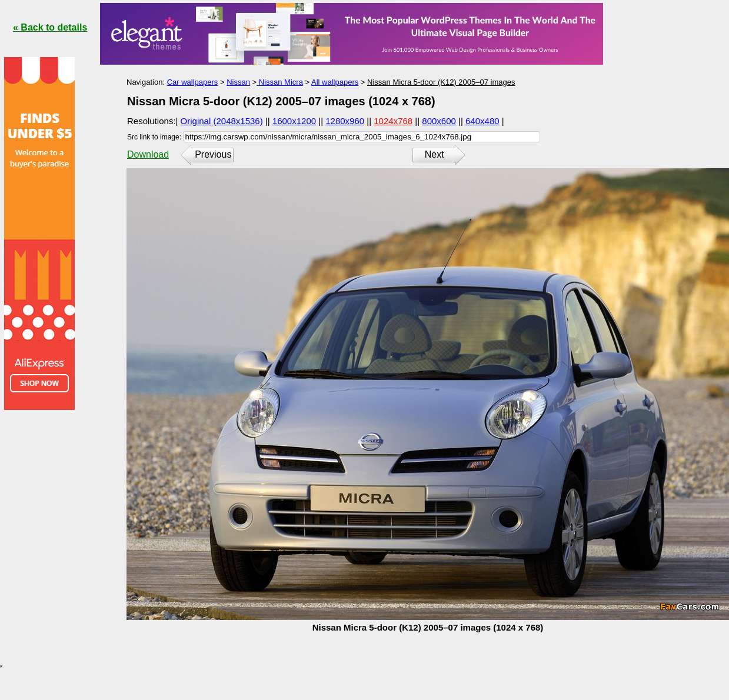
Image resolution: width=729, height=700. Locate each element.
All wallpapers (334, 82)
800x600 (439, 121)
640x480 (482, 121)
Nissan (238, 82)
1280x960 (344, 121)
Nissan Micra (280, 82)
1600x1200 (294, 121)
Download (148, 154)
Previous (213, 154)
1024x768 (393, 121)
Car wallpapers (192, 82)
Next (434, 154)
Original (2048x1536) (222, 121)
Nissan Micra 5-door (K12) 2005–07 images (441, 82)
